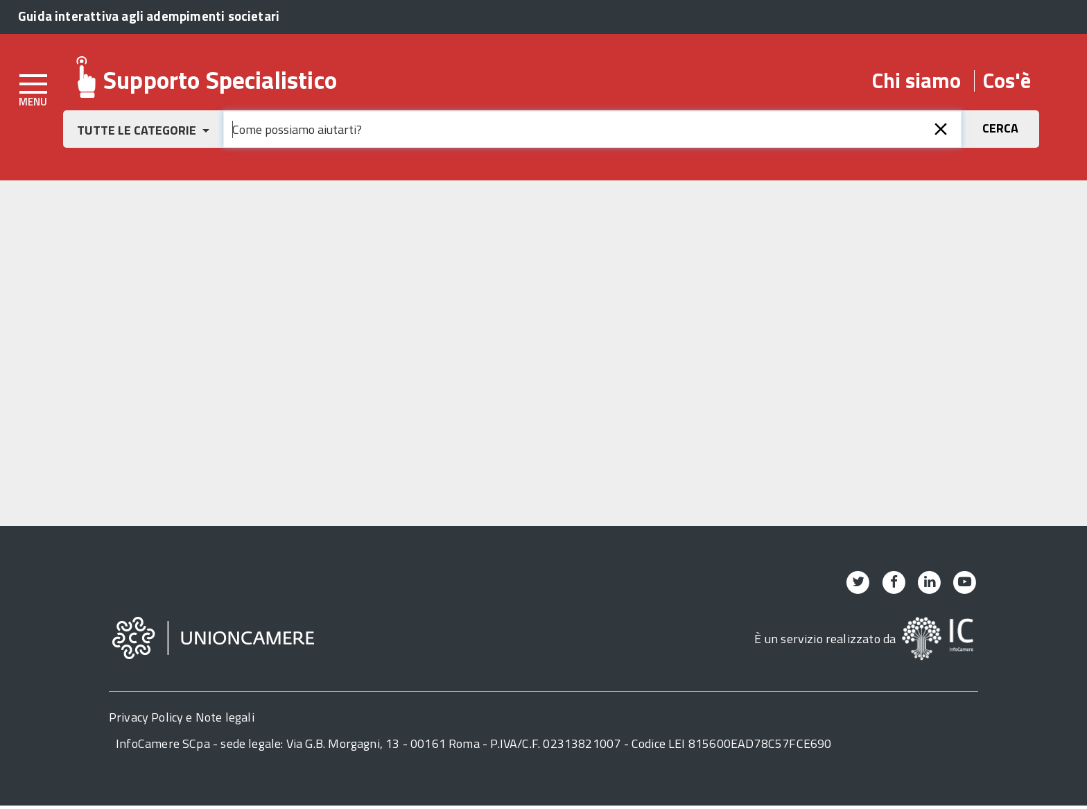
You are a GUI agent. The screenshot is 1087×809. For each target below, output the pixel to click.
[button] (143, 130)
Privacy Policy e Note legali (181, 720)
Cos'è (1007, 81)
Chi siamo (916, 81)
